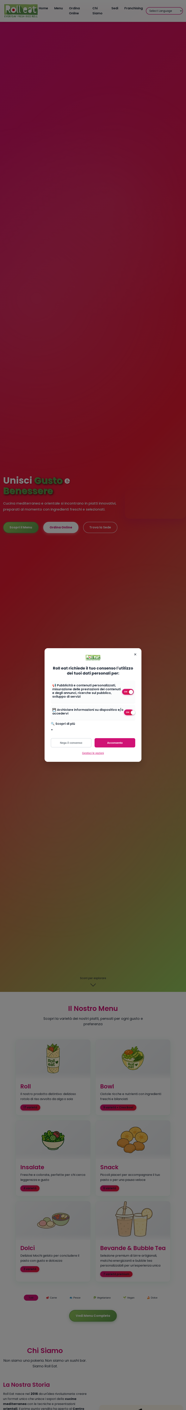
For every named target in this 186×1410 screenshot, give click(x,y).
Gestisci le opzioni (93, 753)
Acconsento (115, 742)
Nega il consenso (71, 742)
